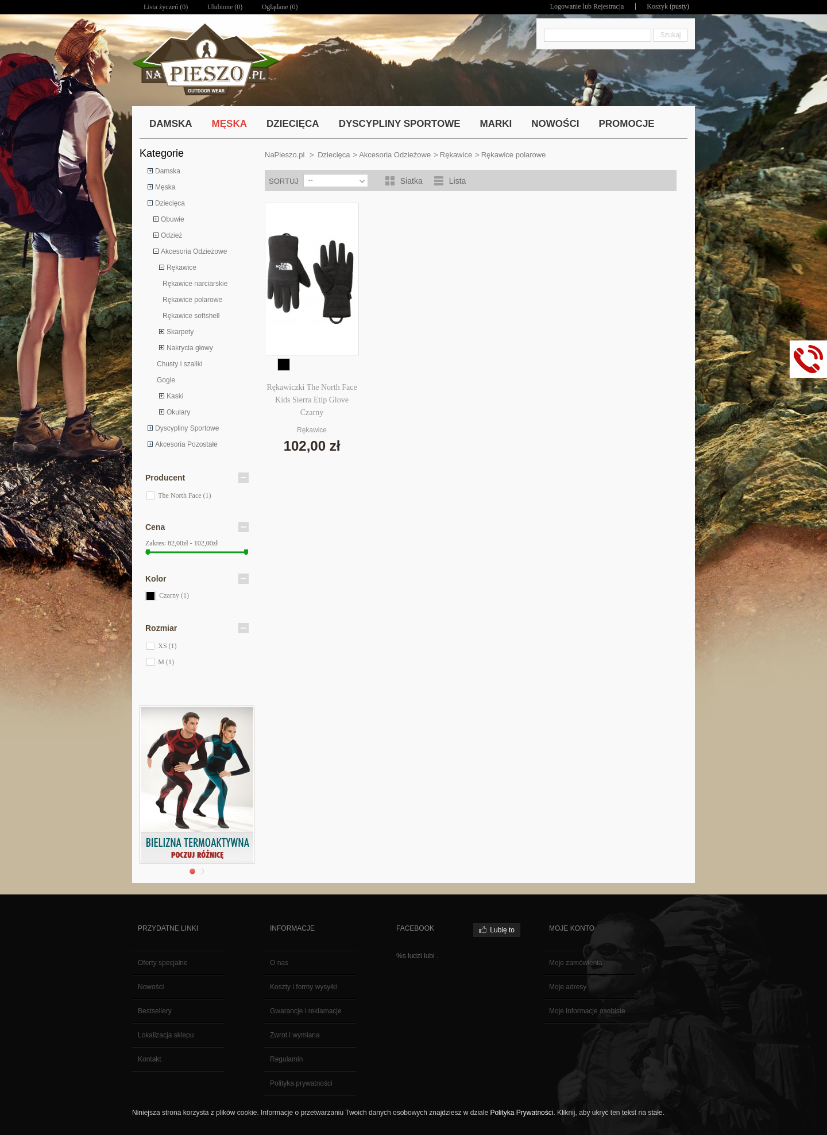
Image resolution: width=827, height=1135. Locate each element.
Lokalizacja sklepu (166, 1035)
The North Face (184, 495)
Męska (165, 187)
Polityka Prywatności (521, 1113)
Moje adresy (567, 987)
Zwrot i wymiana (295, 1035)
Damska (167, 171)
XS (167, 646)
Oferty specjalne (163, 963)
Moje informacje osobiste (587, 1011)
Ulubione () (225, 7)
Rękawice (181, 268)
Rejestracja (608, 6)
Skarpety (180, 332)
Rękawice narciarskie (195, 284)
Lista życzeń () (166, 7)
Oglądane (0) (280, 7)
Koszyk (657, 6)
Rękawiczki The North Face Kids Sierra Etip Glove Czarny (311, 400)
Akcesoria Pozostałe (186, 444)
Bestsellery (155, 1011)
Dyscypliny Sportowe (187, 428)
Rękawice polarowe (192, 300)
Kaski (175, 396)
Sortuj (284, 181)
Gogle (166, 380)
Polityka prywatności (301, 1083)
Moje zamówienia (575, 963)
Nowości (151, 987)
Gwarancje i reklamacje (306, 1011)
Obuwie (172, 219)
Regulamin (286, 1059)
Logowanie (565, 6)
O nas (279, 963)
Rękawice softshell (191, 316)
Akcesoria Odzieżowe (194, 251)
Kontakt (149, 1059)
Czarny (174, 595)
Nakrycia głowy (190, 348)
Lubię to (502, 930)
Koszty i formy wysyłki (303, 987)
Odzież (171, 235)
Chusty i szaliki (179, 364)
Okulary (178, 412)
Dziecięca (170, 203)
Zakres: (155, 543)
